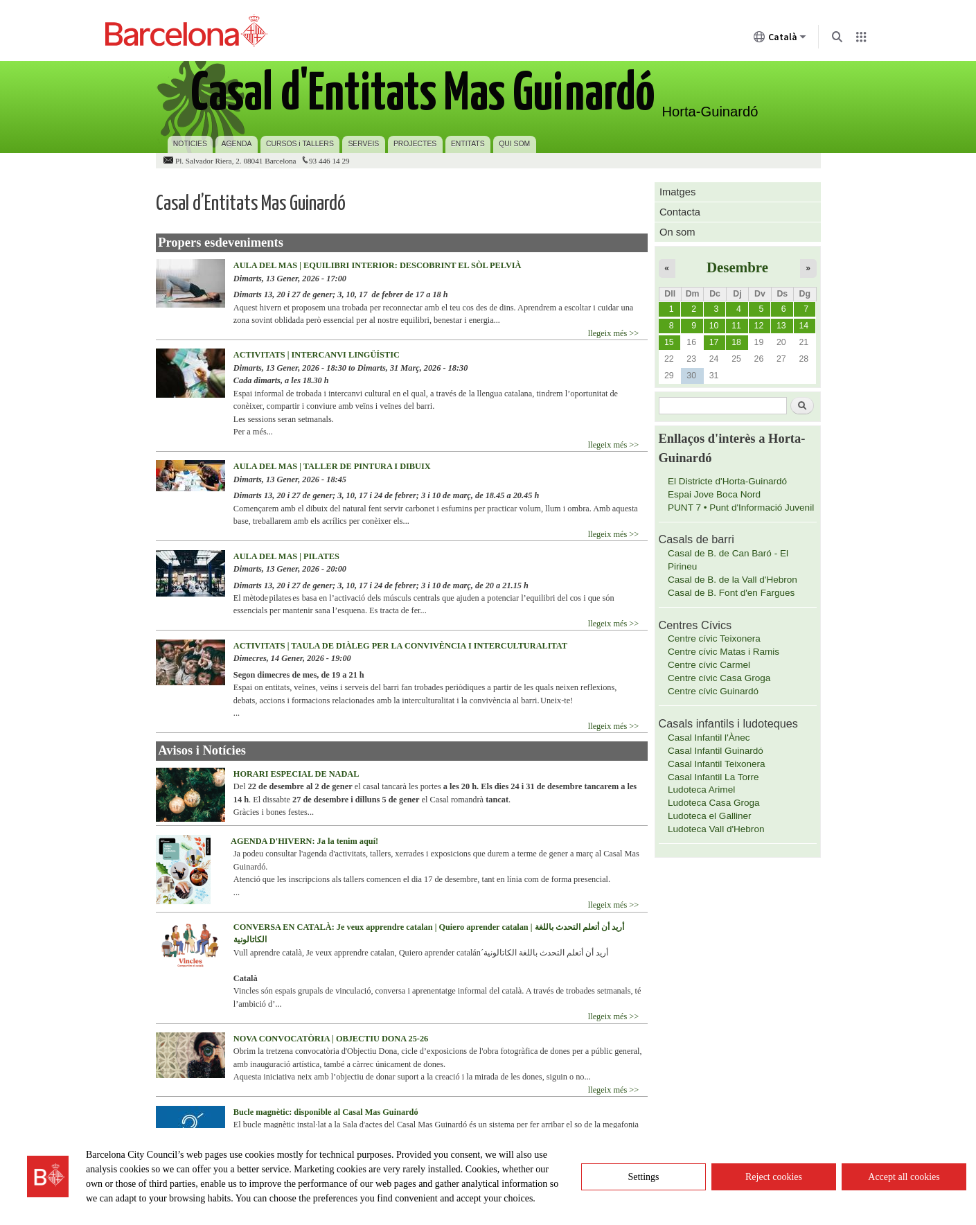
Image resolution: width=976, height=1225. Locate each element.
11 (736, 326)
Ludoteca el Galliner (710, 816)
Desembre (737, 267)
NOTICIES (190, 144)
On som (677, 232)
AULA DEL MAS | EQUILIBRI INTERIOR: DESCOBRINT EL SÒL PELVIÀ (377, 265)
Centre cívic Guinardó (713, 691)
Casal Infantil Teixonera (716, 764)
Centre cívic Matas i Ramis (723, 651)
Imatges (677, 191)
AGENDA (237, 144)
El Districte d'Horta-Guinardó (727, 481)
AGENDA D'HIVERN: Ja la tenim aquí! (304, 841)
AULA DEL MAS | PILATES (286, 556)
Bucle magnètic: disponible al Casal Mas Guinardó (325, 1112)
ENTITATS (468, 144)
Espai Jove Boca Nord (714, 494)
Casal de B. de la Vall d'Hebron (732, 579)
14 (803, 326)
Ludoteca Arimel (701, 789)
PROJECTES (414, 144)
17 (714, 342)
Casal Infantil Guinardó (715, 751)
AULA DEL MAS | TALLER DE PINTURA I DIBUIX (332, 466)
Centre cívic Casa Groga (719, 678)
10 (714, 326)
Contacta (679, 212)
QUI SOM (514, 144)
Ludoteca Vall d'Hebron (716, 829)
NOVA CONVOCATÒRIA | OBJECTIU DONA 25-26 (330, 1038)
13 (781, 326)
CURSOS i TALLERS (300, 144)
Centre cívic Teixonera (714, 638)
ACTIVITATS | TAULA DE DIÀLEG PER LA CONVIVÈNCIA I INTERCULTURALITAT (400, 646)
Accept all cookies (903, 1177)
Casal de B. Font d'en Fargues (731, 593)
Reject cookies (773, 1177)
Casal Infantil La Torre (713, 777)
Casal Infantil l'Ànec (709, 737)
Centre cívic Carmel (709, 665)
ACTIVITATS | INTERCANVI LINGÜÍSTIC (316, 355)
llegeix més (607, 333)
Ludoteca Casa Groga (714, 802)
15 (669, 342)
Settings (643, 1177)
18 (736, 342)
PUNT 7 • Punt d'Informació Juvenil (741, 507)
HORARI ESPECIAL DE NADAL (296, 774)
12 (759, 326)
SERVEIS (363, 144)
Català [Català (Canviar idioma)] (780, 39)
